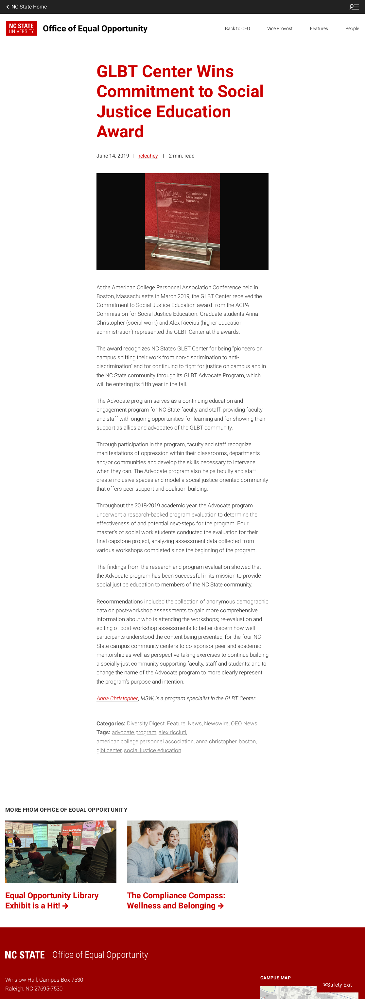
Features (319, 28)
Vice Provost (280, 28)
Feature (176, 723)
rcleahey (148, 156)
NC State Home (26, 7)
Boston (247, 741)
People (352, 28)
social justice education (152, 750)
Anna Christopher (117, 698)
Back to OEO (237, 28)
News (195, 723)
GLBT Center (109, 750)
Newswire (216, 723)
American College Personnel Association (145, 741)
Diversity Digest (146, 723)
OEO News (244, 723)
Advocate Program (134, 732)
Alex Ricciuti (172, 732)
